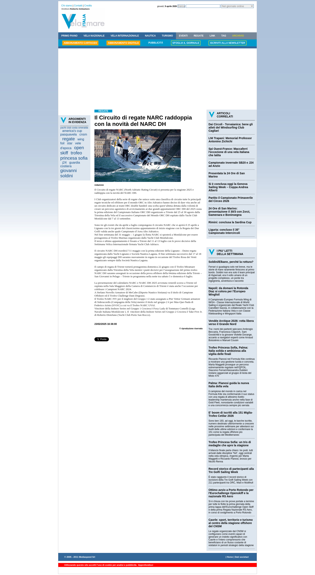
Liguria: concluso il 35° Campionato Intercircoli (224, 231)
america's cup (72, 131)
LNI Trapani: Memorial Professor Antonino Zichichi (230, 140)
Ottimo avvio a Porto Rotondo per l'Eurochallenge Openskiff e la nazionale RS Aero (231, 493)
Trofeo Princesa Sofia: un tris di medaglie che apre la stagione (230, 443)
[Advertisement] (157, 79)
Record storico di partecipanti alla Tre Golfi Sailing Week (231, 470)
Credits (88, 5)
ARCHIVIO (238, 35)
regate (68, 138)
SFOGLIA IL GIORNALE (185, 43)
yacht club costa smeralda (74, 127)
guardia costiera (70, 164)
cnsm (83, 134)
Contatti (78, 5)
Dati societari (242, 557)
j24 (64, 162)
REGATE (199, 35)
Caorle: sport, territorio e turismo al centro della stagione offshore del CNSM (231, 523)
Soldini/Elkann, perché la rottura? (231, 261)
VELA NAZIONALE (94, 35)
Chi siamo (66, 5)
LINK (212, 35)
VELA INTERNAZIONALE (125, 35)
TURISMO (167, 35)
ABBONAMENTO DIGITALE (123, 43)
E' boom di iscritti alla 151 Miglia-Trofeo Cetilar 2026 (231, 414)
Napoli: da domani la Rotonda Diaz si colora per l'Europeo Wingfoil (228, 291)
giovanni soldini (68, 173)
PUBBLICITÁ (155, 42)
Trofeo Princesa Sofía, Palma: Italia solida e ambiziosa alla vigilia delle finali (228, 351)
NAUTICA (150, 35)
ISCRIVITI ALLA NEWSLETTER (227, 43)
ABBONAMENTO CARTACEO (80, 43)
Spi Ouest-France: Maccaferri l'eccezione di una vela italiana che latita (229, 152)
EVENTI (183, 35)
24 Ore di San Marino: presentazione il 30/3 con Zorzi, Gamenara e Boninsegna (229, 211)
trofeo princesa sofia (74, 155)
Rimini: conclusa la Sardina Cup (230, 222)
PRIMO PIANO (69, 35)
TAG (223, 35)
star (70, 143)
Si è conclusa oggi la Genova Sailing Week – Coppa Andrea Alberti (228, 187)
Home (230, 557)
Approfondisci (145, 565)
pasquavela (68, 134)
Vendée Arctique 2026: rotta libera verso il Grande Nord (231, 322)
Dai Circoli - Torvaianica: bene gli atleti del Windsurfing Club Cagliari (231, 127)
